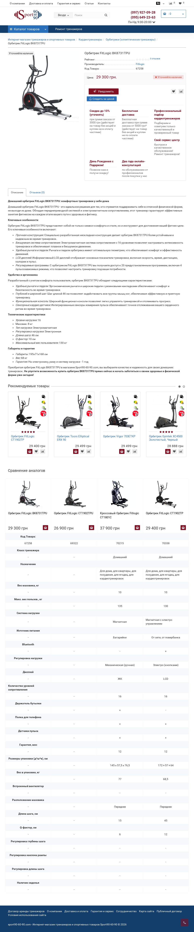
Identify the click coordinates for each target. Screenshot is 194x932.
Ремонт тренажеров (68, 29)
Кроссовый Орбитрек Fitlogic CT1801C (119, 515)
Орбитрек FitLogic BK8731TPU (27, 513)
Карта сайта (146, 911)
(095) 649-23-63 (143, 17)
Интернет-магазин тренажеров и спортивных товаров (41, 39)
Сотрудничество (126, 911)
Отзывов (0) (37, 192)
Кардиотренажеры (90, 39)
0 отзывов (155, 58)
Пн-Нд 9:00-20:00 (141, 22)
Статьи (89, 3)
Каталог (28, 28)
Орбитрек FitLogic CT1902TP (22, 438)
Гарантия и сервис (68, 3)
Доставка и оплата (41, 3)
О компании (17, 3)
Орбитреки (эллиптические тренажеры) (131, 39)
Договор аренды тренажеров (26, 911)
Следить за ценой (101, 98)
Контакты (104, 3)
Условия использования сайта (27, 915)
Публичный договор (169, 911)
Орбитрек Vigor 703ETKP (119, 436)
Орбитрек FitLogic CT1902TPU (73, 513)
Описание (17, 192)
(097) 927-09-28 (143, 12)
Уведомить (103, 91)
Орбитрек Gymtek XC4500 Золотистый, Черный (165, 438)
